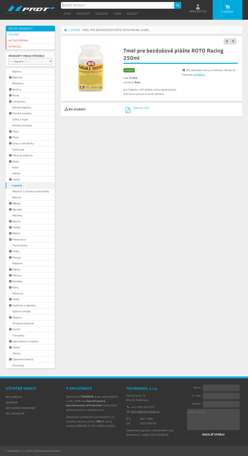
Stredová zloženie (23, 323)
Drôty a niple (20, 119)
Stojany (15, 317)
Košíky (16, 173)
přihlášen (199, 74)
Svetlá (14, 329)
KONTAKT (132, 13)
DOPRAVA (102, 13)
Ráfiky (14, 269)
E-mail (196, 395)
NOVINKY (14, 34)
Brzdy (14, 95)
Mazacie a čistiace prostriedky (30, 191)
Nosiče (14, 221)
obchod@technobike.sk (145, 411)
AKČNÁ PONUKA (18, 40)
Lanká (14, 179)
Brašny (14, 89)
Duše (13, 131)
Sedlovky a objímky (22, 305)
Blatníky (15, 77)
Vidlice (14, 347)
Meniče (16, 197)
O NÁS (117, 13)
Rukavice (17, 293)
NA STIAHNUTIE (15, 413)
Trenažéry (18, 335)
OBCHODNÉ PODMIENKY (21, 408)
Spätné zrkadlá (21, 311)
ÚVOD (67, 13)
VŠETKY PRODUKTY (20, 28)
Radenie (17, 263)
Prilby (13, 251)
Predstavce (17, 239)
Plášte (14, 233)
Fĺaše (13, 137)
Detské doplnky (22, 107)
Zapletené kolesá (20, 359)
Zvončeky (18, 365)
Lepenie (17, 185)
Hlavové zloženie (20, 155)
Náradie (15, 209)
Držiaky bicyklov (22, 125)
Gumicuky (18, 149)
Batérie (16, 71)
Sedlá (13, 299)
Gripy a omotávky (21, 143)
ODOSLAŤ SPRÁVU (213, 434)
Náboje (14, 203)
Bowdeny (18, 83)
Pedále (14, 227)
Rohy (13, 287)
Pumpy (14, 257)
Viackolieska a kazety (23, 341)
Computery (17, 101)
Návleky (17, 215)
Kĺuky (13, 161)
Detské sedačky (20, 113)
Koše (15, 167)
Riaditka (15, 281)
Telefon (196, 403)
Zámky (16, 353)
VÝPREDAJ (14, 46)
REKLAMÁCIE (14, 397)
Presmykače (20, 245)
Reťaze (14, 275)
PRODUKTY (83, 13)
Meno (197, 387)
